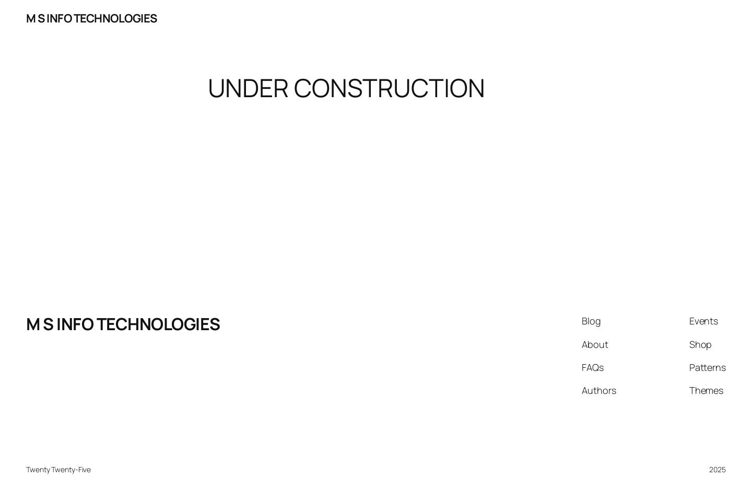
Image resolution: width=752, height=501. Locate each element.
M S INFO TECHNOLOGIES (91, 18)
